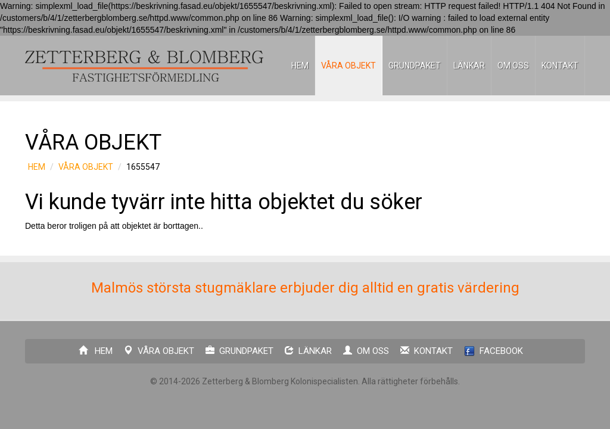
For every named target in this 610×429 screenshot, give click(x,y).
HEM (300, 65)
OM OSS (513, 65)
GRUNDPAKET (414, 65)
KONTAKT (559, 65)
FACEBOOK (493, 351)
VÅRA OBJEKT (348, 65)
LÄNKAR (469, 65)
